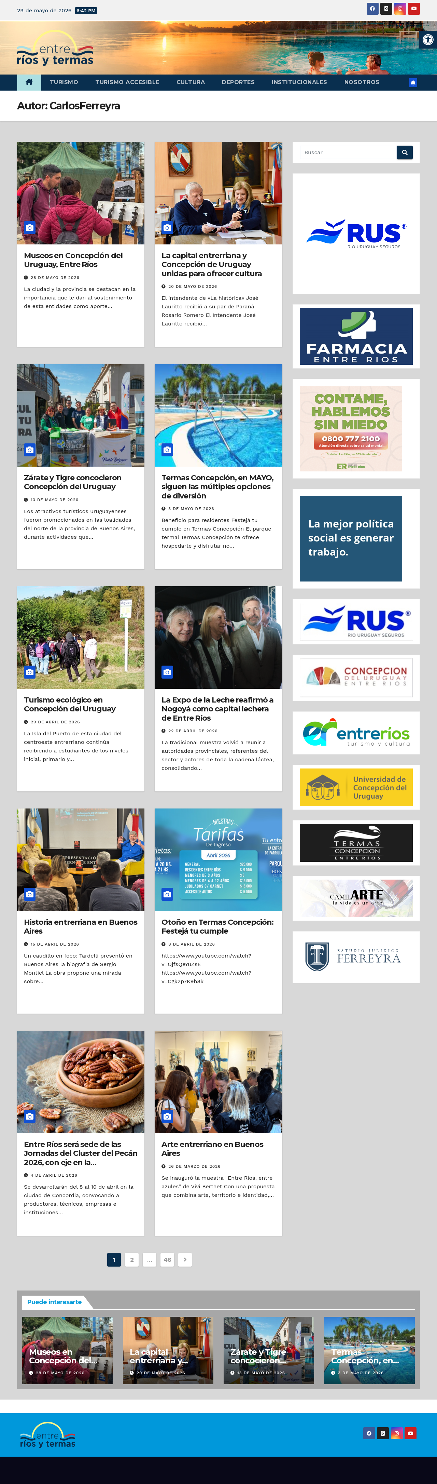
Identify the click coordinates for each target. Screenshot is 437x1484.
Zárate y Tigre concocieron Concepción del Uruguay (73, 482)
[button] (428, 40)
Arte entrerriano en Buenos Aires (212, 1149)
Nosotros (362, 82)
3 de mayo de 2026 (191, 508)
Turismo (64, 82)
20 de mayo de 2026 (192, 286)
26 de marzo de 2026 (194, 1166)
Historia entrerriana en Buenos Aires (80, 927)
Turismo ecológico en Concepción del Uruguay (69, 704)
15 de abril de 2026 (55, 944)
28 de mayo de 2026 (55, 277)
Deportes (238, 82)
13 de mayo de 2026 (55, 499)
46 (167, 1259)
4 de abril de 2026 (54, 1175)
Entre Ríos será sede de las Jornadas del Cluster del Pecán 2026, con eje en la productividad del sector (81, 1158)
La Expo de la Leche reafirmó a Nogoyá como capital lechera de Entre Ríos (217, 709)
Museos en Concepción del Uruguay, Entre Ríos (73, 260)
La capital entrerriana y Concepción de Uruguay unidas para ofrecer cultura (211, 264)
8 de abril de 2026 (191, 944)
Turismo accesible (127, 82)
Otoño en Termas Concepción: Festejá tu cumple (217, 927)
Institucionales (299, 82)
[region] (356, 233)
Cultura (191, 82)
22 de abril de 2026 (192, 730)
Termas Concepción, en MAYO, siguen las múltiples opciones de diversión (217, 486)
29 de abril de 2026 (55, 722)
